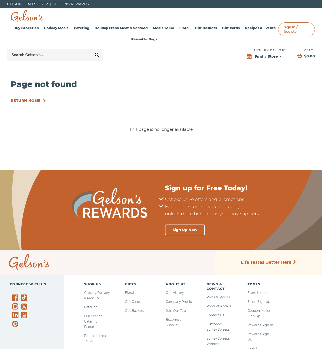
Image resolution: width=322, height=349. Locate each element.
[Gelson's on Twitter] (25, 306)
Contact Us (215, 315)
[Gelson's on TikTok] (25, 298)
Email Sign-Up (259, 302)
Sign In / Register (291, 29)
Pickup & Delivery (270, 50)
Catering (81, 28)
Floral (184, 28)
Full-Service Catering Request (93, 321)
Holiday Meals (56, 28)
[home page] (26, 16)
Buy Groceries (26, 28)
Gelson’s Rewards (71, 4)
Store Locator (258, 293)
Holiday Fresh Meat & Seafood (121, 28)
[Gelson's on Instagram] (16, 306)
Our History (175, 293)
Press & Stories (218, 297)
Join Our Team (177, 311)
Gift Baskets (206, 28)
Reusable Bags (144, 39)
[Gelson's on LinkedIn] (16, 315)
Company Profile (179, 302)
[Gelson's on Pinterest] (16, 324)
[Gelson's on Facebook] (16, 297)
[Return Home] (29, 101)
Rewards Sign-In (260, 325)
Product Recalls (219, 306)
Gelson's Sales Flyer (27, 4)
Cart (308, 50)
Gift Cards (231, 28)
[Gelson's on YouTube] (25, 316)
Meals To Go (163, 28)
